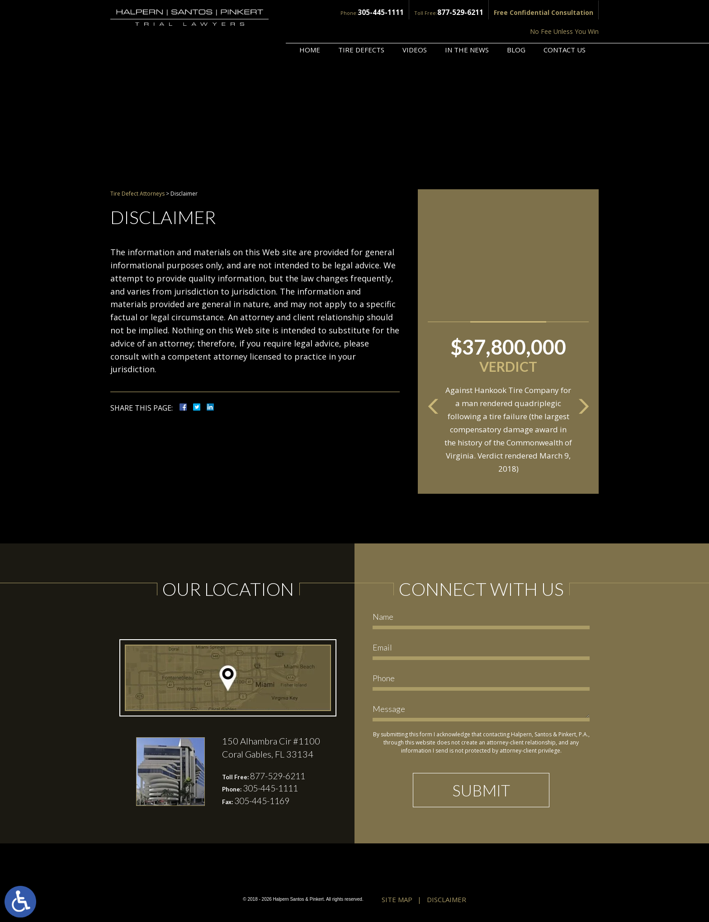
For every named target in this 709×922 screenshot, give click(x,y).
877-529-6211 (389, 12)
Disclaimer (446, 900)
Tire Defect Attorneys (137, 193)
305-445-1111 (314, 12)
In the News (467, 25)
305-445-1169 (264, 801)
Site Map (397, 900)
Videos (414, 25)
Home (309, 25)
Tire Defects (361, 25)
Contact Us (565, 25)
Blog (516, 25)
